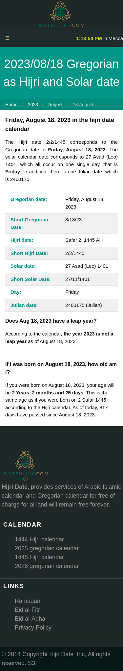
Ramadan (27, 601)
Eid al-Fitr (27, 610)
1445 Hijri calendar (39, 557)
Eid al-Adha (30, 618)
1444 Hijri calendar (39, 539)
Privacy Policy (33, 627)
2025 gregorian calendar (47, 548)
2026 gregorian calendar (47, 566)
